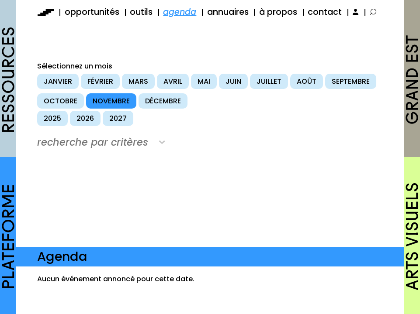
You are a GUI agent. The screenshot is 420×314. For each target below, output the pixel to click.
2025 (52, 118)
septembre (351, 81)
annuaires (228, 12)
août (306, 81)
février (100, 81)
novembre (111, 101)
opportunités (92, 12)
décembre (163, 101)
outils (141, 12)
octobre (60, 101)
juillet (269, 81)
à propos (278, 12)
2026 (85, 118)
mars (138, 81)
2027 (118, 118)
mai (204, 81)
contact (325, 12)
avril (172, 81)
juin (233, 81)
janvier (58, 81)
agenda (179, 12)
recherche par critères (92, 142)
